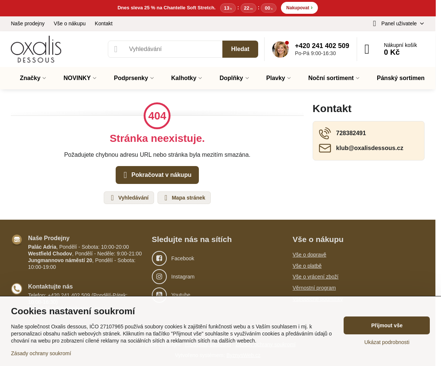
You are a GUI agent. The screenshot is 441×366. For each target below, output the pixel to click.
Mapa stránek (183, 197)
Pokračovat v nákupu (156, 175)
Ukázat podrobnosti (387, 342)
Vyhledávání (128, 197)
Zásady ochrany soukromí (41, 353)
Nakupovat (299, 7)
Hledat (240, 49)
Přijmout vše (387, 325)
